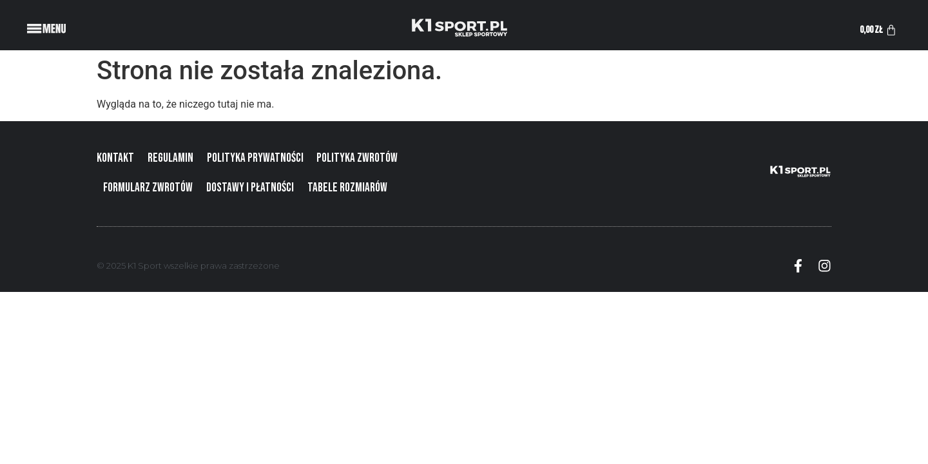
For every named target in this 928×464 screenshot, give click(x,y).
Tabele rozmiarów (347, 187)
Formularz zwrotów (148, 187)
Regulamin (170, 158)
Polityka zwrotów (357, 158)
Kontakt (115, 158)
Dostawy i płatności (250, 187)
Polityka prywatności (255, 158)
